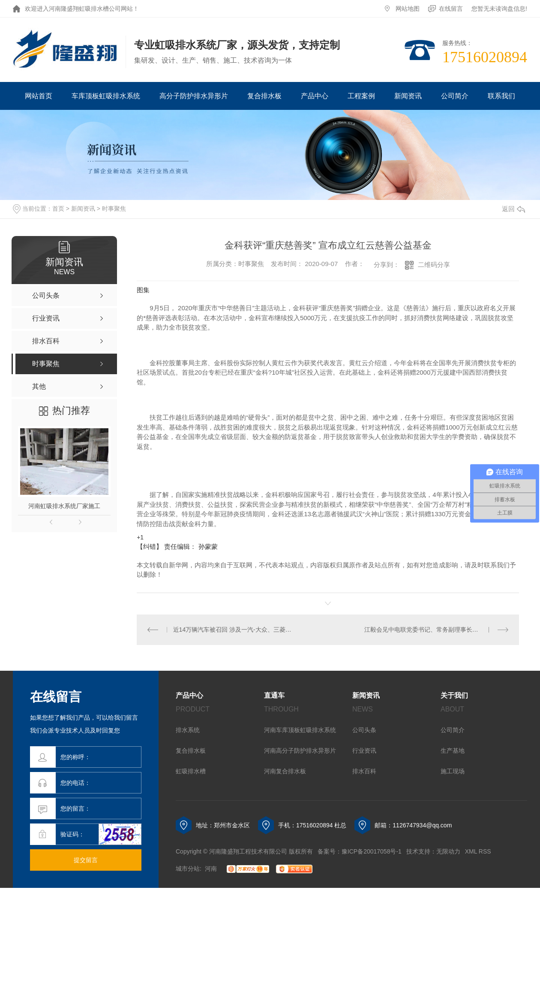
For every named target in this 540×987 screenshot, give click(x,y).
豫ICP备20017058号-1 (372, 851)
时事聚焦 (114, 208)
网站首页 (38, 96)
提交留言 (86, 860)
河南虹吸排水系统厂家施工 (64, 506)
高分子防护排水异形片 (193, 96)
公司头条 (364, 730)
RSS (485, 851)
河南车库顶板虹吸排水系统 (300, 730)
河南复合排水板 (285, 771)
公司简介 (454, 96)
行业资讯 (364, 750)
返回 (513, 208)
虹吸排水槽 (191, 771)
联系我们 (501, 96)
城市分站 (188, 868)
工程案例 (361, 96)
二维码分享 (434, 264)
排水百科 (364, 771)
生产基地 (453, 750)
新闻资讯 (408, 96)
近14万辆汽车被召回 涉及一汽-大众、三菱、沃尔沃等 (232, 629)
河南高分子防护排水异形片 (300, 750)
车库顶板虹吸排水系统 (106, 96)
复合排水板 (264, 96)
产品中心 (314, 96)
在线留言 (451, 8)
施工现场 (453, 771)
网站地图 (408, 8)
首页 (58, 208)
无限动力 (448, 851)
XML (471, 851)
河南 (211, 868)
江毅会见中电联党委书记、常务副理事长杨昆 (424, 629)
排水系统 (188, 730)
